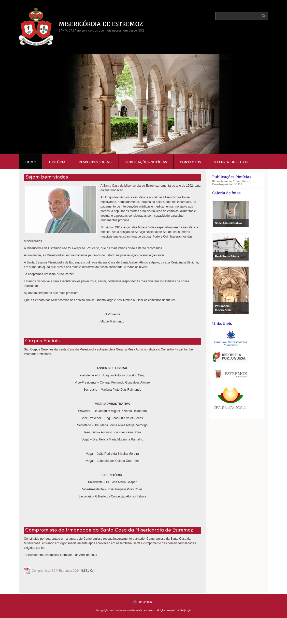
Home (30, 162)
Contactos (190, 162)
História (57, 162)
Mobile (180, 610)
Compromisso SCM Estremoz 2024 (56, 570)
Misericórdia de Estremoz (101, 24)
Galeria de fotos (231, 162)
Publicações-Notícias (146, 162)
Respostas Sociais (95, 162)
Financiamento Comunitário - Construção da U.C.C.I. (231, 183)
